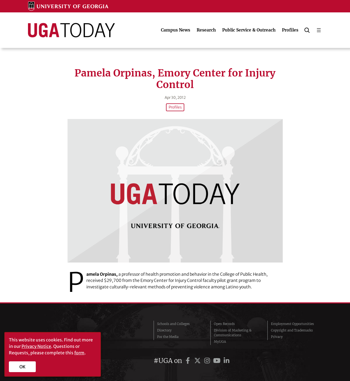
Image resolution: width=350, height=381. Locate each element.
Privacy (277, 337)
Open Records (224, 324)
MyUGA (220, 342)
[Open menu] (319, 30)
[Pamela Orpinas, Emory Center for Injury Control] (175, 191)
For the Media (168, 337)
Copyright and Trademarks (292, 330)
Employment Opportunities (292, 324)
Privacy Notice (36, 346)
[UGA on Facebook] (188, 360)
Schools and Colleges (173, 324)
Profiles (175, 107)
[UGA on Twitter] (198, 360)
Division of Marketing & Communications (233, 332)
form (79, 352)
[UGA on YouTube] (217, 360)
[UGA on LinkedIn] (226, 360)
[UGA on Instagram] (208, 360)
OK (22, 366)
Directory (164, 330)
